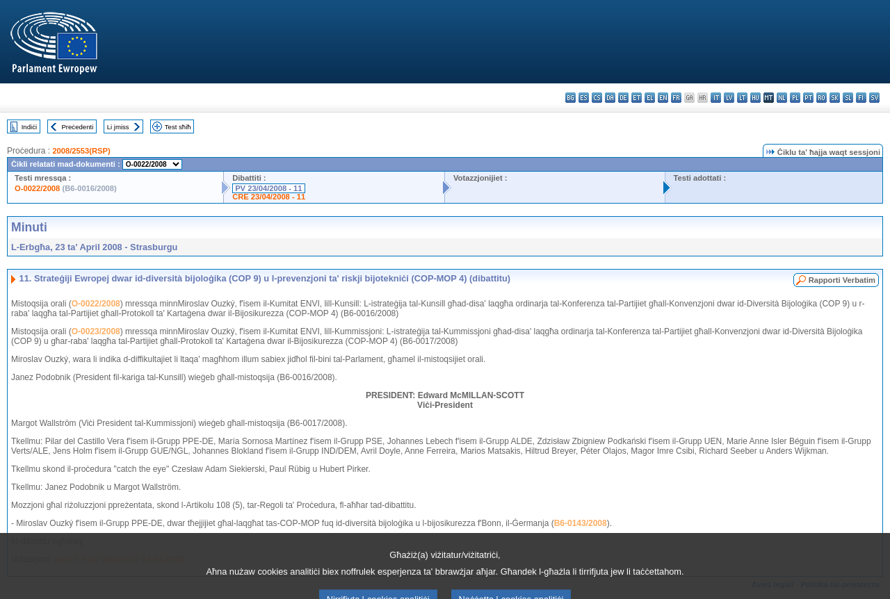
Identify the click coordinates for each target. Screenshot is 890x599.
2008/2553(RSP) (81, 151)
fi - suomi (861, 97)
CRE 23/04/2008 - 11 (268, 196)
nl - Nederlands (782, 97)
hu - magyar (755, 97)
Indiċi (29, 127)
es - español (583, 97)
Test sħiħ (178, 127)
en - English (663, 97)
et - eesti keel (636, 97)
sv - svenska (874, 97)
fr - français (676, 97)
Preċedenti (77, 127)
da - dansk (610, 97)
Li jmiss (118, 127)
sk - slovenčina (835, 97)
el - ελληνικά (650, 97)
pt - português (808, 97)
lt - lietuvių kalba (742, 97)
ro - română (821, 97)
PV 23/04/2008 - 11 (268, 188)
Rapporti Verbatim (842, 280)
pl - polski (795, 97)
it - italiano (716, 97)
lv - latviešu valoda (729, 97)
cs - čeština (597, 97)
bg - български (570, 97)
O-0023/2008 (96, 331)
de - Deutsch (623, 97)
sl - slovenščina (848, 97)
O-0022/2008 (37, 188)
